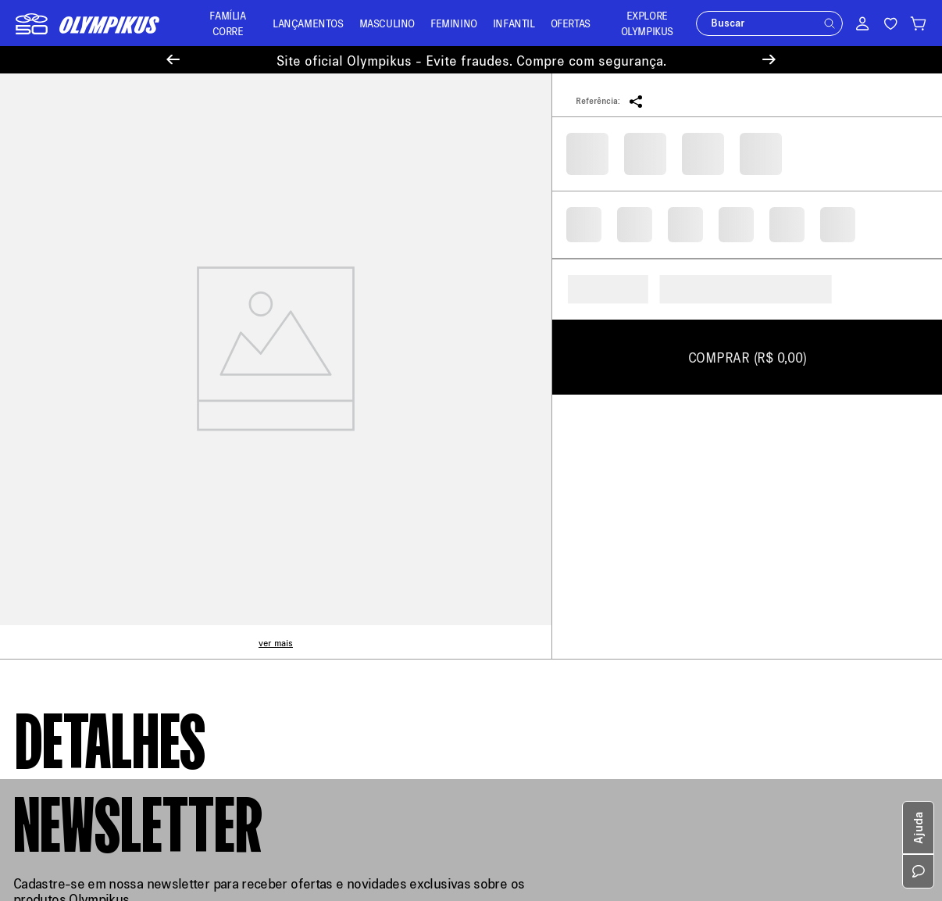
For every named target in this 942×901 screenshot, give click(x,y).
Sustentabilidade (57, 612)
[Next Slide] (769, 59)
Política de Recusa (60, 544)
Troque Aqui (280, 492)
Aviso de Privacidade (66, 567)
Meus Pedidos (285, 470)
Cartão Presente (54, 680)
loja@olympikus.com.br (543, 505)
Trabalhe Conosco (59, 635)
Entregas (273, 515)
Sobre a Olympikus (61, 453)
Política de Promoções (70, 657)
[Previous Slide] (173, 59)
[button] (829, 23)
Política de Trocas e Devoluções (92, 521)
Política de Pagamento (70, 499)
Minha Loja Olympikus (305, 538)
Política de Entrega (62, 476)
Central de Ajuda (292, 447)
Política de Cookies (62, 589)
